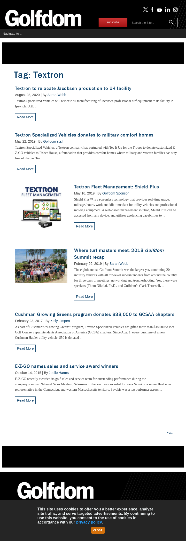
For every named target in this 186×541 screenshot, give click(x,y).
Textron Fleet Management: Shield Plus (116, 187)
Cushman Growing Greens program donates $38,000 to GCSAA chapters (94, 314)
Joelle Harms (59, 373)
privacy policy (89, 522)
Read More (25, 117)
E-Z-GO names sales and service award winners (66, 366)
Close (97, 530)
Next (169, 432)
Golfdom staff (53, 141)
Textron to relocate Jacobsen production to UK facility (73, 88)
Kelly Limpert (60, 321)
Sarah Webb (56, 95)
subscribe (113, 22)
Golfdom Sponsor (115, 193)
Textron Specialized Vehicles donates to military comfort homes (84, 135)
